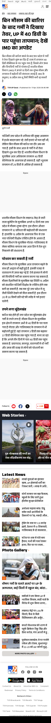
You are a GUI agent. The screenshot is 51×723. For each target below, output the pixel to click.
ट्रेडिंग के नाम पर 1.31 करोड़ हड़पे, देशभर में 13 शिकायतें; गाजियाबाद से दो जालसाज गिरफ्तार (34, 527)
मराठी (30, 1)
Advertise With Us (31, 686)
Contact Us (6, 686)
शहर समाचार (11, 13)
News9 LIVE (30, 711)
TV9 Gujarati (31, 706)
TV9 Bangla (19, 706)
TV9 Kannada (8, 706)
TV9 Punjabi (42, 706)
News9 (10, 1)
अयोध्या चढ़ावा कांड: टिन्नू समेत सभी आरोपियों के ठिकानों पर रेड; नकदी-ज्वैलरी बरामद (35, 512)
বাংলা (44, 1)
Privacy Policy (20, 690)
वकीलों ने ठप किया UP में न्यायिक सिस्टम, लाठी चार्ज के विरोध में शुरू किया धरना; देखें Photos (35, 600)
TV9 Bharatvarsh (14, 700)
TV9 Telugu (38, 700)
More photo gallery (24, 654)
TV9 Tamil (6, 711)
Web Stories (13, 415)
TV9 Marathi (27, 700)
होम (3, 13)
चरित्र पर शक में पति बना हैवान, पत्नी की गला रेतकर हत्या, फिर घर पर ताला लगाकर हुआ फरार (34, 541)
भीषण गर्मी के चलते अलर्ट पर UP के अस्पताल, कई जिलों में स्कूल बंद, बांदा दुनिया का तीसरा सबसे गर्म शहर (23, 586)
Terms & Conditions (36, 690)
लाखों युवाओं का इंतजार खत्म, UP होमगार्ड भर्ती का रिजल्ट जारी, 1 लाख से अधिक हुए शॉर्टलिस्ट (35, 483)
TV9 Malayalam (18, 711)
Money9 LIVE (42, 711)
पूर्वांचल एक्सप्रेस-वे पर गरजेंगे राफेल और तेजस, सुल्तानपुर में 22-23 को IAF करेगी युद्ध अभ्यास (35, 644)
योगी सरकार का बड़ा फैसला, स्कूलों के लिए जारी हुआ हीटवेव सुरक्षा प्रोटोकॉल (35, 498)
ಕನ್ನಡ (17, 1)
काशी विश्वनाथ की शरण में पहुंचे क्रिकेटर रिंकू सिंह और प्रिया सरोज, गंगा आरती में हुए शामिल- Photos (35, 629)
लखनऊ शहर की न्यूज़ (26, 13)
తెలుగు (23, 1)
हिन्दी (4, 1)
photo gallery (14, 550)
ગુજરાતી (37, 1)
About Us (17, 686)
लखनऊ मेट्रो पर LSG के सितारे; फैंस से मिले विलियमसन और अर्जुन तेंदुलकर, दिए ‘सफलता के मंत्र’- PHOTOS (33, 614)
